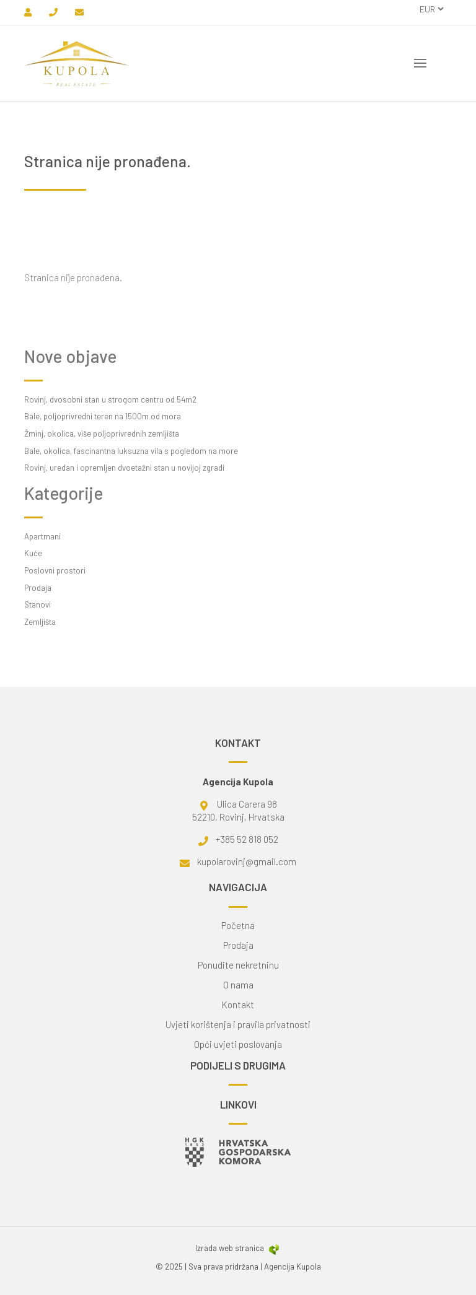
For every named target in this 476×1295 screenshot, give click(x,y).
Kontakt (238, 1005)
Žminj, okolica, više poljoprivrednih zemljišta (101, 433)
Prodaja (37, 588)
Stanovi (37, 604)
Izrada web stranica (238, 1248)
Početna (238, 925)
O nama (238, 985)
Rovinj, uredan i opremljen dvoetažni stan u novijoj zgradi (124, 468)
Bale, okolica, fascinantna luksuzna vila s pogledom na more (131, 451)
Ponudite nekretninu (238, 965)
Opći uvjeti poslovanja (238, 1044)
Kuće (33, 553)
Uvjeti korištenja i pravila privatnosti (238, 1024)
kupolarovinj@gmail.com (246, 861)
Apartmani (42, 536)
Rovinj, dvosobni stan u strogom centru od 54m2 (110, 399)
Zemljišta (40, 622)
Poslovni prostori (55, 570)
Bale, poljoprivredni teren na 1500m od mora (102, 416)
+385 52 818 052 (247, 839)
